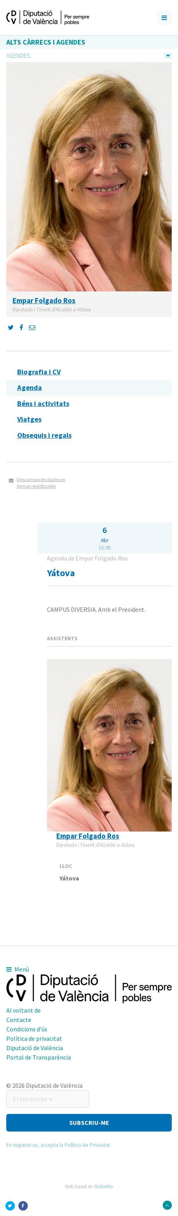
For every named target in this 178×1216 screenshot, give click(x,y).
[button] (89, 1123)
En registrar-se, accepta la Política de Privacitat (58, 1145)
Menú (17, 969)
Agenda (29, 387)
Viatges (29, 419)
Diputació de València (34, 1048)
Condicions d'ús (26, 1029)
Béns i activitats (43, 403)
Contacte (18, 1020)
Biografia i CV (39, 371)
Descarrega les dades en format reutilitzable (41, 482)
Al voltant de (23, 1010)
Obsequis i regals (44, 435)
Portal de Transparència (38, 1057)
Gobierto (103, 1186)
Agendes (18, 55)
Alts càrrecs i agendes (45, 42)
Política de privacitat (34, 1038)
